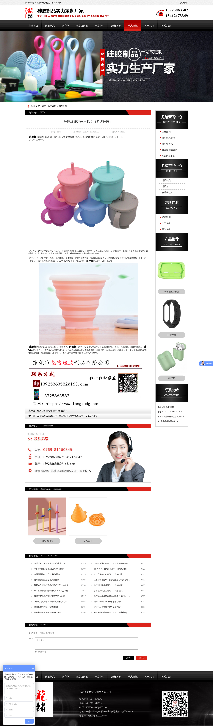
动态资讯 (133, 25)
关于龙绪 (149, 25)
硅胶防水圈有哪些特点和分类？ (52, 410)
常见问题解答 (168, 156)
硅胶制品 (50, 25)
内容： (32, 638)
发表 (128, 657)
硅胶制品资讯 (168, 138)
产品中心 (99, 25)
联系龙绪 (166, 25)
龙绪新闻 (62, 106)
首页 (44, 106)
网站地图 (183, 3)
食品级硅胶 (82, 25)
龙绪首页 (33, 25)
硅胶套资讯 (167, 144)
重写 (141, 657)
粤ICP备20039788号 (97, 716)
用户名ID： (34, 633)
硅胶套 (65, 25)
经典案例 (116, 25)
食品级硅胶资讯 (169, 150)
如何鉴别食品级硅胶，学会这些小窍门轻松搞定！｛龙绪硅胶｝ (67, 416)
